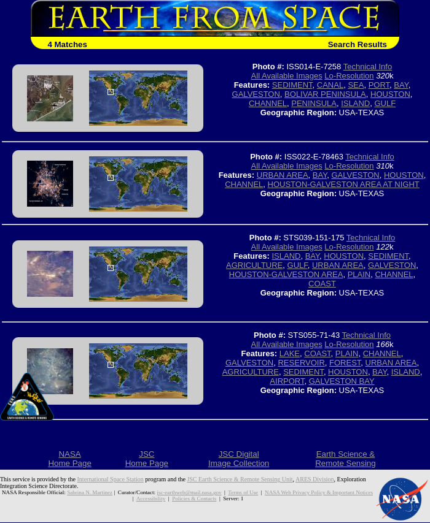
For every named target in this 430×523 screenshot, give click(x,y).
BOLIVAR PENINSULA (325, 94)
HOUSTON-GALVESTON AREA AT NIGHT (344, 184)
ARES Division (314, 479)
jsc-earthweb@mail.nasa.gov (189, 492)
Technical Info (368, 66)
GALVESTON (256, 94)
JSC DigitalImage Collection (238, 458)
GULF (385, 103)
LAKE (290, 353)
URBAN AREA (282, 175)
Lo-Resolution (348, 75)
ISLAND (355, 103)
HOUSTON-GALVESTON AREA (286, 274)
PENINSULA (314, 103)
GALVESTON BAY (342, 381)
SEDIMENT (292, 85)
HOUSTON (390, 94)
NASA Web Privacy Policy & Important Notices (319, 492)
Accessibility (150, 498)
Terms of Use (243, 492)
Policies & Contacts (194, 498)
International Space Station (110, 479)
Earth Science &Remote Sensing (345, 458)
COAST (322, 283)
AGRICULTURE (254, 265)
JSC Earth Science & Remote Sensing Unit (239, 479)
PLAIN (359, 274)
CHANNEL (268, 103)
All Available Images (286, 75)
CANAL (330, 85)
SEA (356, 85)
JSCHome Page (146, 458)
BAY (401, 85)
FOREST (345, 362)
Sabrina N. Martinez (89, 492)
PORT (379, 85)
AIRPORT (287, 381)
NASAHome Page (69, 458)
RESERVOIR (301, 362)
